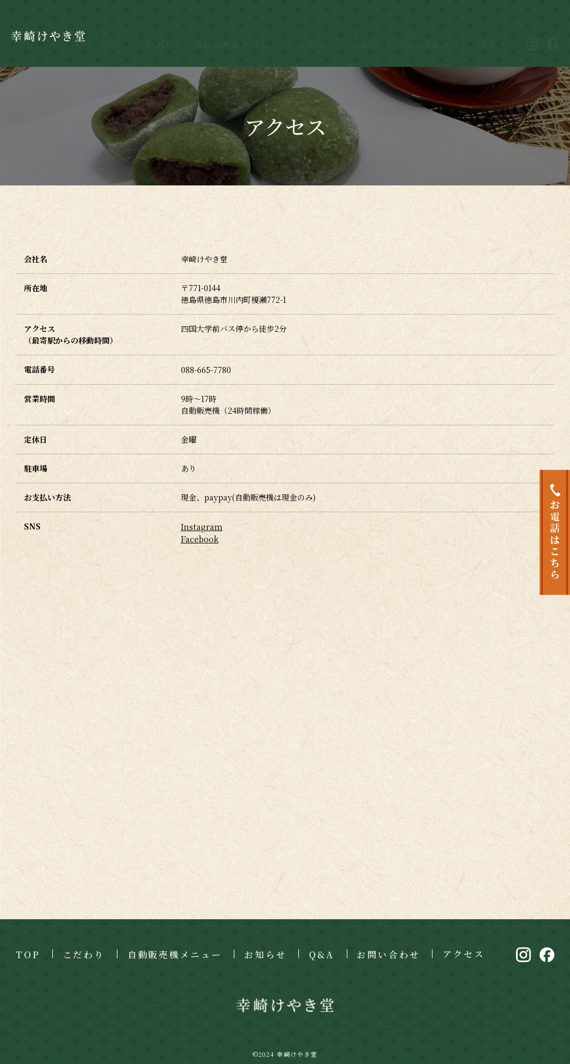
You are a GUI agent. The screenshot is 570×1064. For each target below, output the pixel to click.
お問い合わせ (423, 34)
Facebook (199, 537)
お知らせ (315, 34)
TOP (107, 34)
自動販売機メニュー (235, 34)
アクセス (489, 33)
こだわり (155, 34)
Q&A (364, 34)
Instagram (201, 525)
